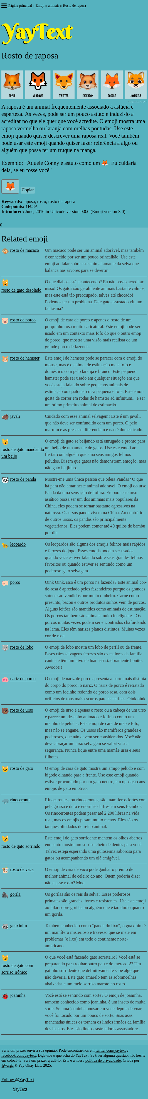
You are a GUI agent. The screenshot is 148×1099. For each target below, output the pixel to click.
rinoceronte (20, 799)
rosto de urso (21, 710)
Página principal (20, 5)
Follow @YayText (17, 1079)
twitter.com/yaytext (110, 1050)
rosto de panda (23, 479)
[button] (3, 6)
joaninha (17, 995)
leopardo (18, 544)
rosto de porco (23, 320)
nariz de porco (23, 678)
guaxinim (18, 925)
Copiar (28, 189)
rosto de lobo (21, 647)
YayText (20, 1089)
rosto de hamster (25, 358)
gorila (15, 894)
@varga (7, 1065)
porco (15, 582)
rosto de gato (21, 768)
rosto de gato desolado (21, 290)
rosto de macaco (24, 250)
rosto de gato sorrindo (20, 846)
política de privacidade (103, 1060)
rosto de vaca (21, 869)
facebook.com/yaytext (18, 1055)
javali (15, 416)
